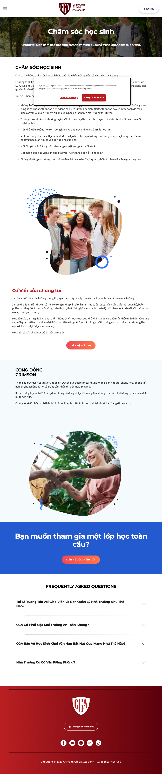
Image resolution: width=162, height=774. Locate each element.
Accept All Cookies (94, 98)
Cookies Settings (69, 97)
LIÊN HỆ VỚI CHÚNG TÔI (81, 559)
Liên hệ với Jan (81, 345)
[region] (82, 91)
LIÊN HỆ (149, 9)
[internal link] (149, 9)
